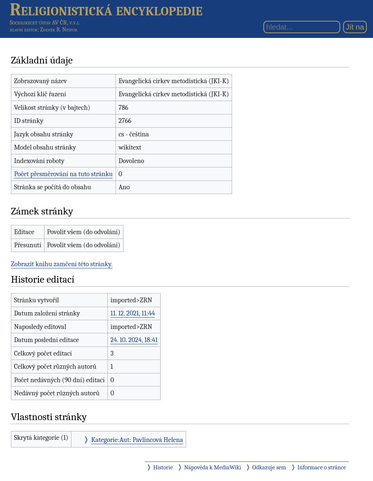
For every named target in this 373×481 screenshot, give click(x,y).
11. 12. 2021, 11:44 (132, 313)
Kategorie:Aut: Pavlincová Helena (137, 440)
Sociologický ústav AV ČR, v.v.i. (45, 22)
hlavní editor (24, 29)
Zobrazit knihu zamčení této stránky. (62, 264)
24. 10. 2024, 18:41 (134, 340)
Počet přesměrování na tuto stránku (63, 174)
